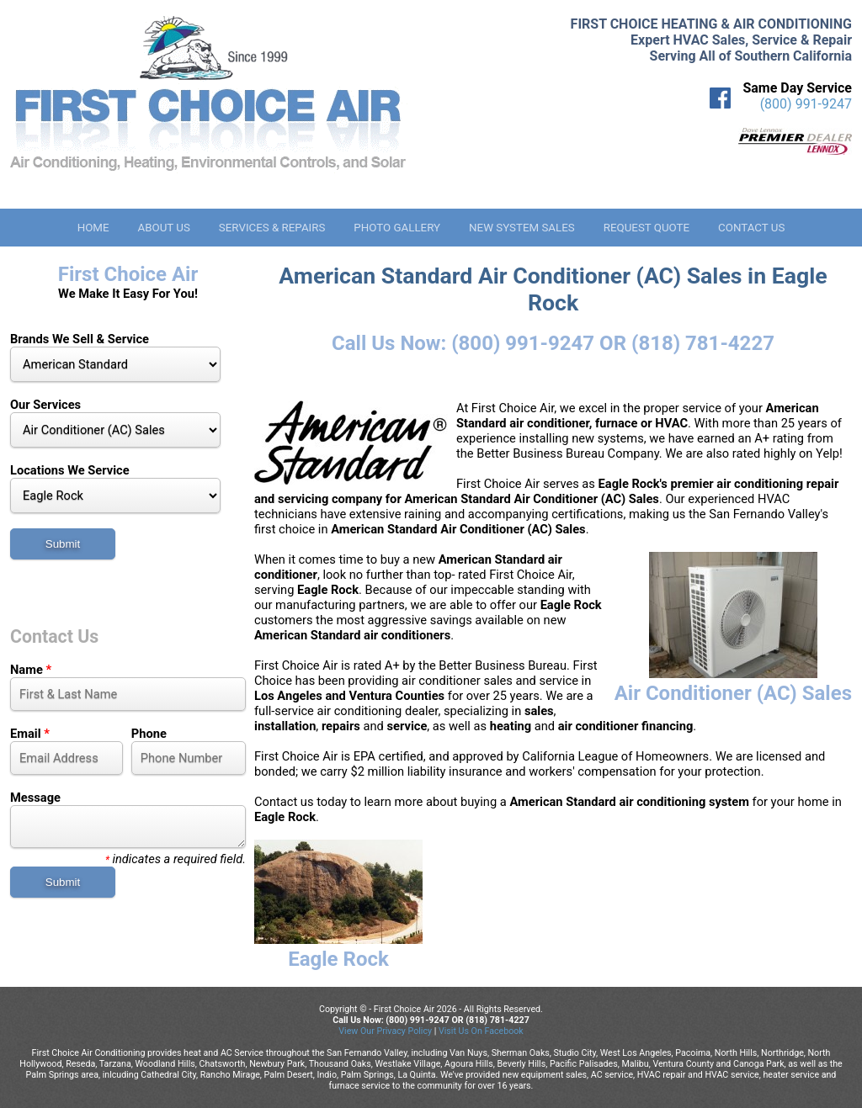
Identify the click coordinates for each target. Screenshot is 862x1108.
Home (93, 227)
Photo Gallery (397, 227)
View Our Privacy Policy (385, 1031)
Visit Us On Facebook (481, 1031)
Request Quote (646, 227)
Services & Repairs (272, 227)
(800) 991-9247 (806, 104)
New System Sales (522, 227)
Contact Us (751, 227)
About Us (163, 227)
